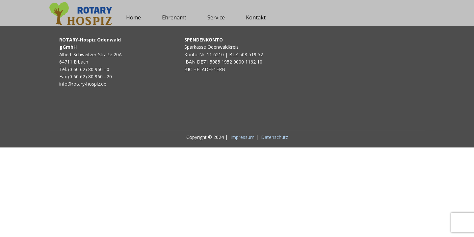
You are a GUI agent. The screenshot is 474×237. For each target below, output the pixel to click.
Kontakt (256, 17)
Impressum (242, 137)
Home (133, 17)
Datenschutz (274, 137)
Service (216, 17)
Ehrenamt (174, 17)
